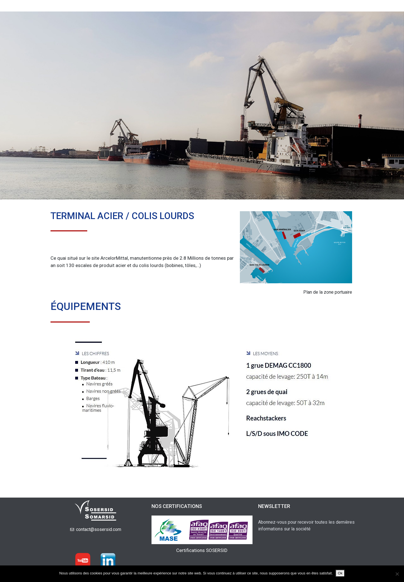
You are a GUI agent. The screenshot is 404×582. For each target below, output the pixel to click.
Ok (340, 573)
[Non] (397, 574)
